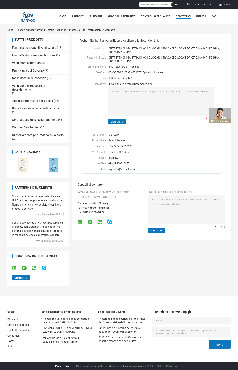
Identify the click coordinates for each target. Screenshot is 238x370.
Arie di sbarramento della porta (32, 101)
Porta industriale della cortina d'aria (35, 108)
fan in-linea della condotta (29, 78)
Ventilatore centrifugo (26, 63)
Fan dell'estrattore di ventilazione (33, 55)
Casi (214, 16)
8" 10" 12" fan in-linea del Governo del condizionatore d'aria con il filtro (120, 339)
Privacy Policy (62, 366)
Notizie (201, 16)
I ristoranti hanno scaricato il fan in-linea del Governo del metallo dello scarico (122, 320)
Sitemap (12, 346)
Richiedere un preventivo (199, 4)
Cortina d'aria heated (25, 127)
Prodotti (78, 16)
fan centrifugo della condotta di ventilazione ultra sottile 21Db (61, 340)
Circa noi (96, 16)
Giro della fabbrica (121, 16)
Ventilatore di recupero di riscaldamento (28, 87)
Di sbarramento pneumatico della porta (38, 135)
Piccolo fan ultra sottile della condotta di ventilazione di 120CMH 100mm (66, 320)
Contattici (183, 16)
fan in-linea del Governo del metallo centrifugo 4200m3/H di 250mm (119, 330)
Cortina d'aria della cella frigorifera (34, 120)
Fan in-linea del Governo (28, 70)
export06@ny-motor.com (122, 169)
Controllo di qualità (155, 16)
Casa (63, 16)
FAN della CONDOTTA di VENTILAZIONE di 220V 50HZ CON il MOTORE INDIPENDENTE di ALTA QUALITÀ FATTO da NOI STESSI (67, 330)
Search (176, 4)
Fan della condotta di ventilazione (34, 47)
